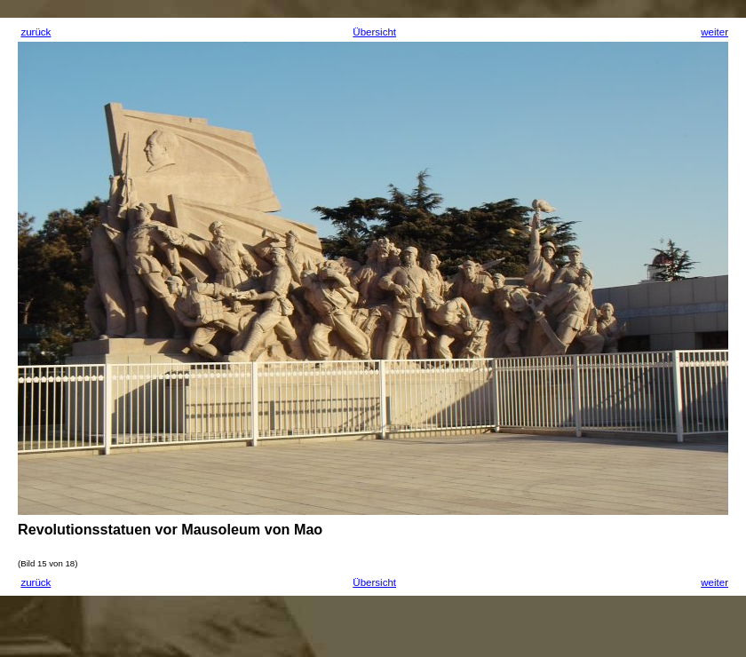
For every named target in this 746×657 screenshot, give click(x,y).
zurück (35, 32)
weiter (714, 32)
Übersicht (374, 32)
